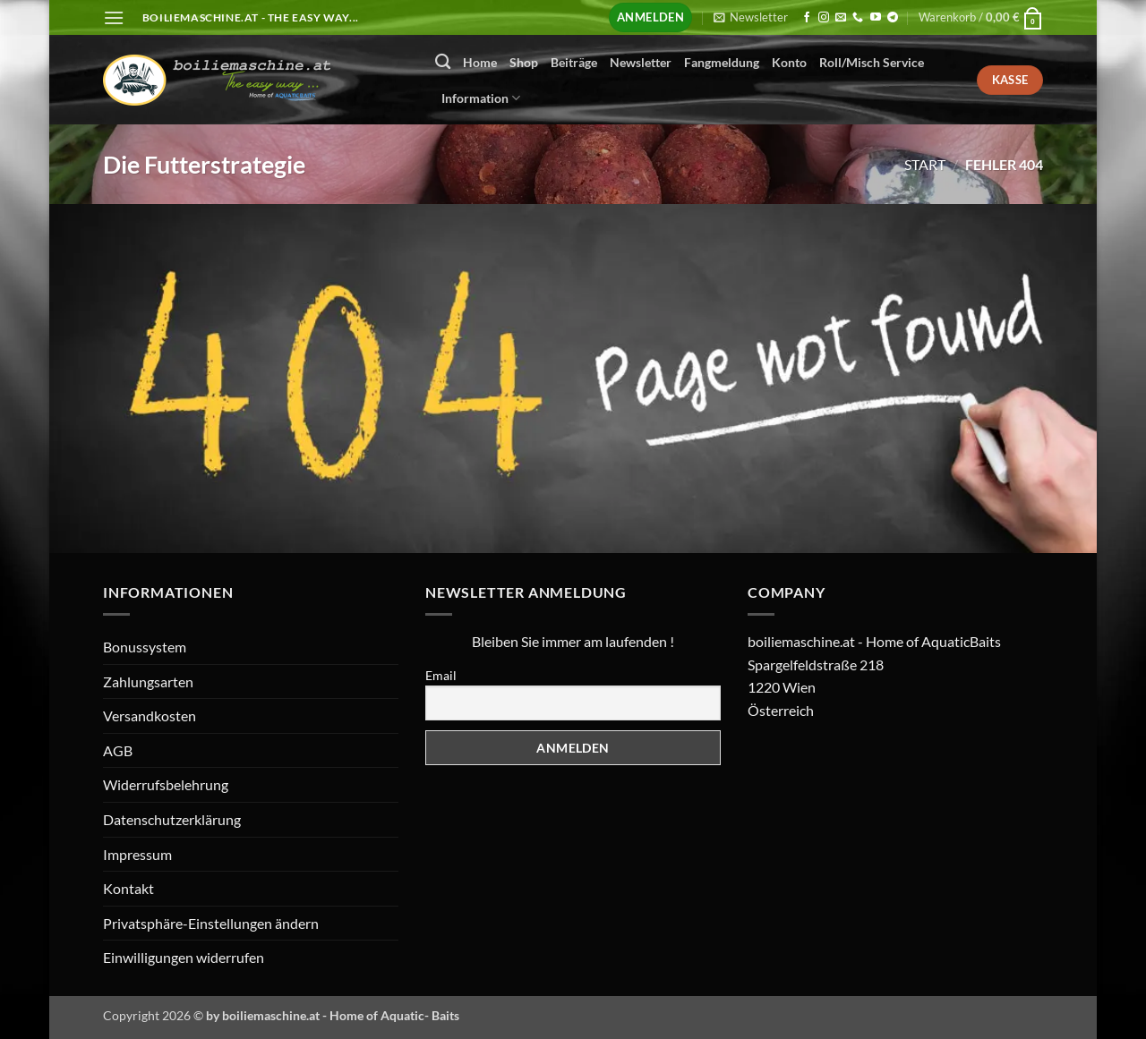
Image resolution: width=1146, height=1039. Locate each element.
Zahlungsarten (148, 681)
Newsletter (640, 62)
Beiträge (574, 62)
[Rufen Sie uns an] (857, 18)
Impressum (137, 854)
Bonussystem (144, 646)
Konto (789, 62)
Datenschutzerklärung (172, 819)
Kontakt (128, 888)
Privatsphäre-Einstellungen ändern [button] (211, 923)
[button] (113, 17)
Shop (523, 62)
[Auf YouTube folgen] (875, 18)
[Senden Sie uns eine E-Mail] (840, 18)
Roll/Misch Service (871, 62)
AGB (118, 750)
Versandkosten (149, 715)
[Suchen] (442, 62)
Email (441, 675)
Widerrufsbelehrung (165, 784)
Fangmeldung (721, 62)
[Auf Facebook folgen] (806, 18)
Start (924, 164)
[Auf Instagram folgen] (823, 18)
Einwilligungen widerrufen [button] (183, 957)
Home (480, 62)
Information (480, 97)
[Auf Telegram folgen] (892, 18)
